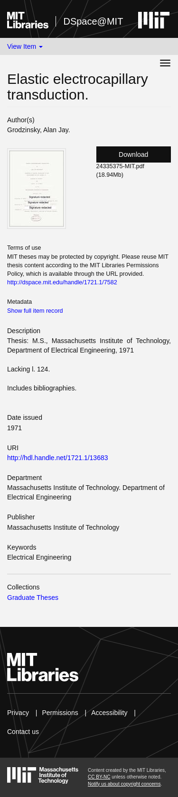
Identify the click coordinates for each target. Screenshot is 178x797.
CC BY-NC (99, 776)
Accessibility (109, 712)
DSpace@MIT (93, 21)
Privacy (18, 712)
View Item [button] (25, 46)
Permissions (60, 712)
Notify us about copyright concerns (124, 784)
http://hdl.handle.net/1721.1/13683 (57, 458)
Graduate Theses (32, 597)
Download (133, 154)
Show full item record (35, 311)
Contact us (23, 731)
